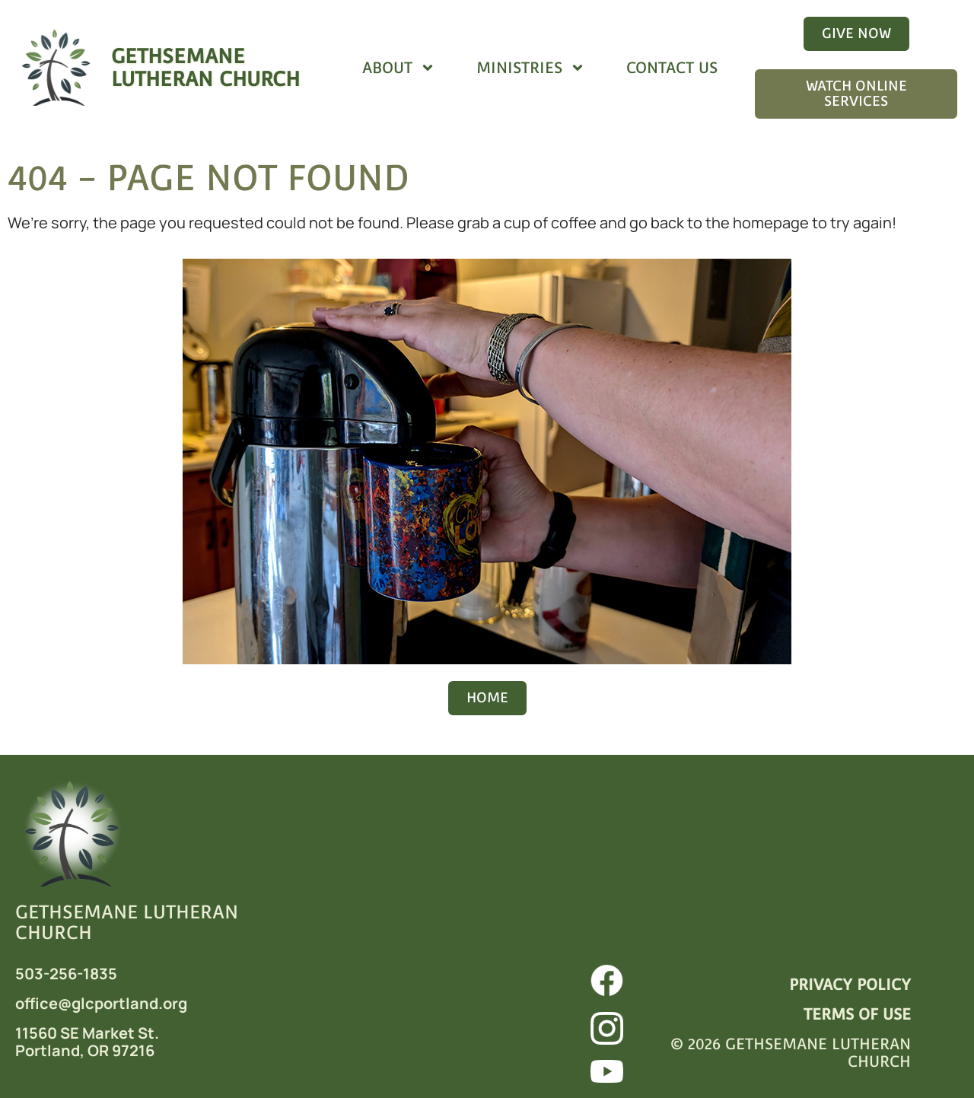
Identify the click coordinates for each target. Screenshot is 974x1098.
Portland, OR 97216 (84, 1050)
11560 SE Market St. (87, 1033)
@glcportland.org (122, 1003)
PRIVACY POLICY (850, 984)
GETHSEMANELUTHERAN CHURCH (205, 67)
